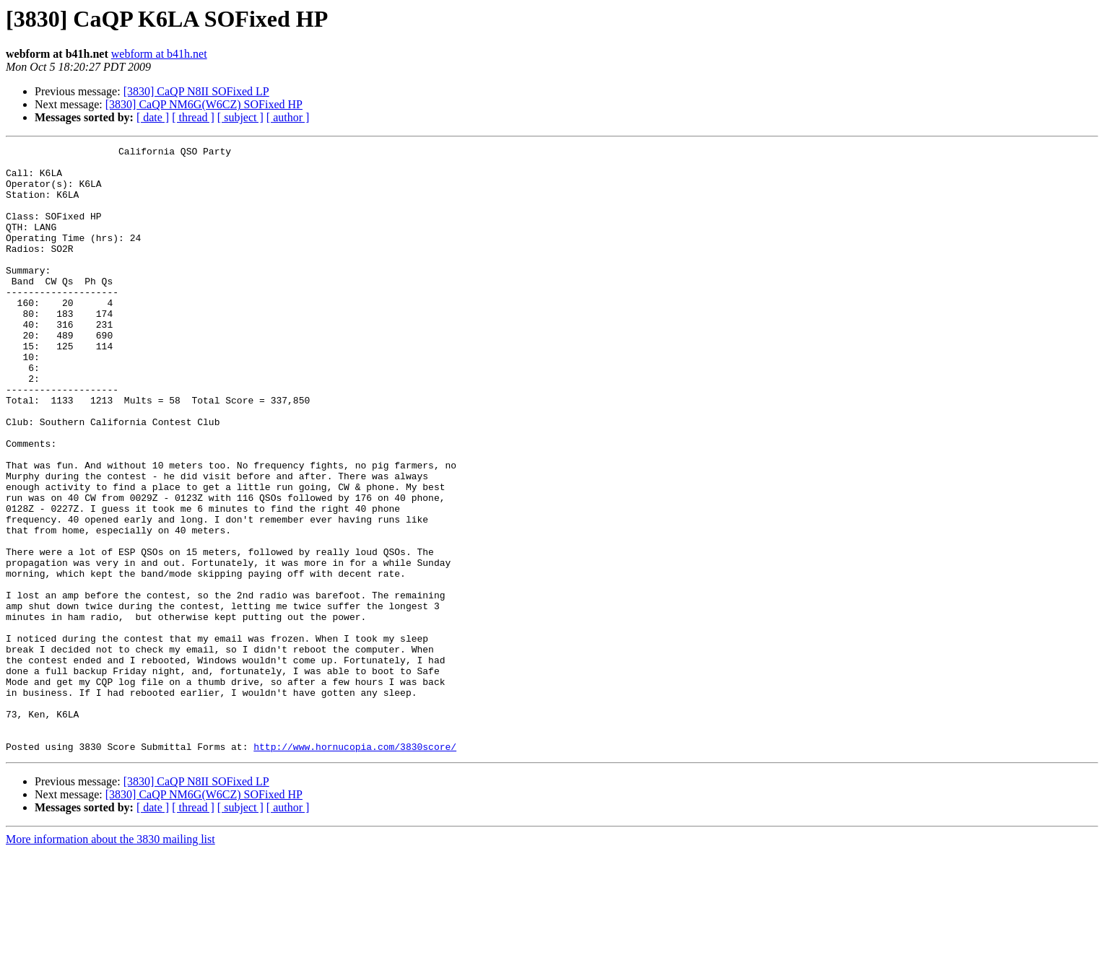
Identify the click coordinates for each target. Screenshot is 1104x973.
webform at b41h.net (159, 54)
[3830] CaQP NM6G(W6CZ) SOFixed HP (204, 104)
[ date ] (152, 117)
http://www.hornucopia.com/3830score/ (354, 867)
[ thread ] (193, 117)
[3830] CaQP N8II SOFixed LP (196, 91)
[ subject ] (240, 117)
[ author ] (288, 117)
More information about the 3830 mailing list (110, 960)
